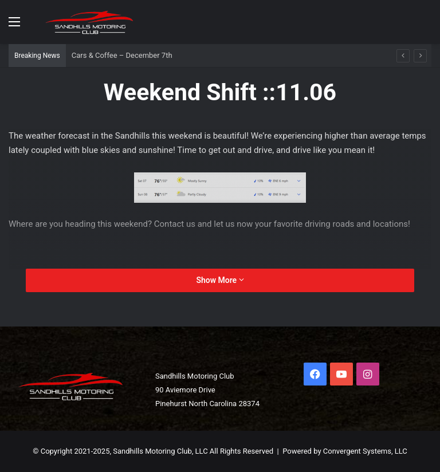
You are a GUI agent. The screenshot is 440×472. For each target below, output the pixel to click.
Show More (219, 280)
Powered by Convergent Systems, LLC (344, 451)
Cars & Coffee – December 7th (122, 55)
